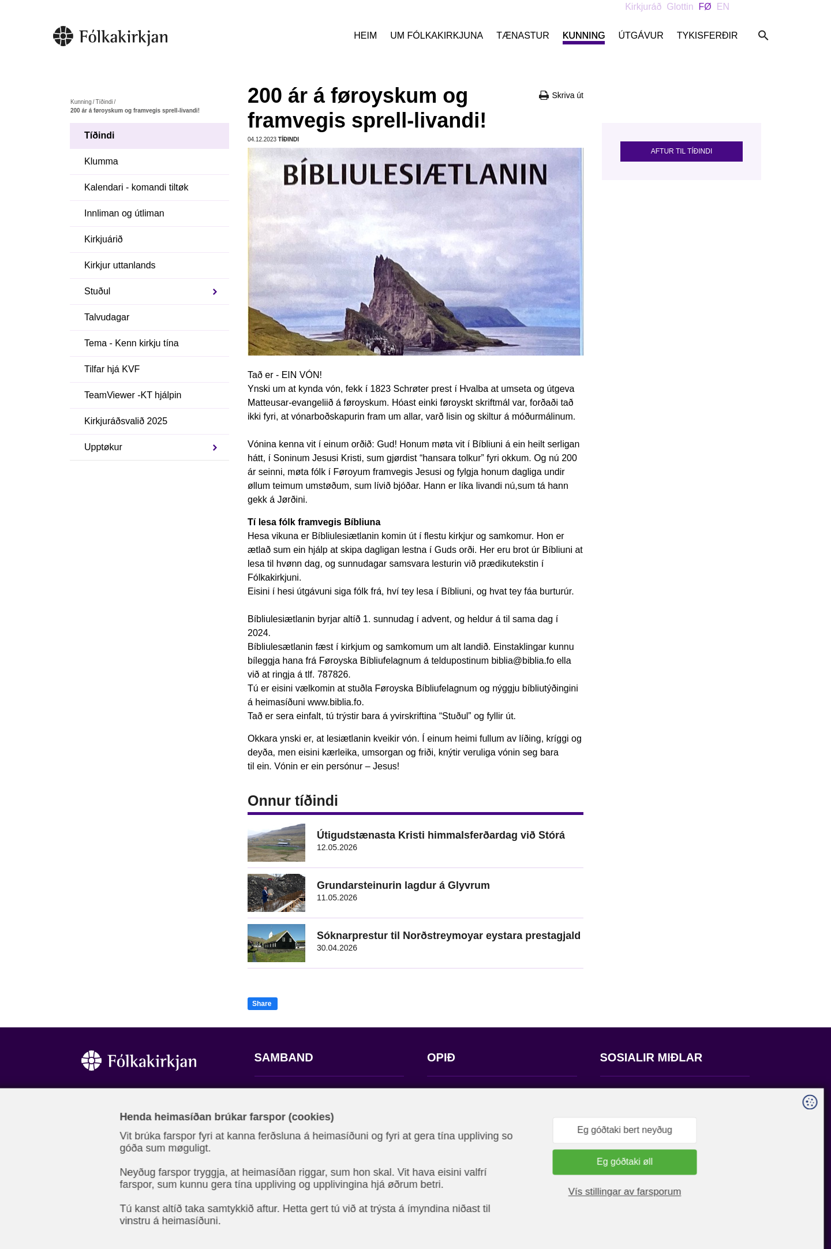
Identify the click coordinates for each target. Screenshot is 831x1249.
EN (723, 7)
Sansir (740, 1192)
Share (261, 1004)
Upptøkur (103, 447)
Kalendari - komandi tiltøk (136, 187)
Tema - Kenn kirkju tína (131, 343)
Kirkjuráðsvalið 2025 (125, 421)
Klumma (101, 161)
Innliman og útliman (124, 213)
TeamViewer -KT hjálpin (132, 395)
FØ (705, 7)
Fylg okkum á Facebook (649, 1093)
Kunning (584, 35)
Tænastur (522, 35)
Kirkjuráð (643, 7)
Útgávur (640, 35)
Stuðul (97, 291)
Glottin (680, 7)
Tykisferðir (707, 35)
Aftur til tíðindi (681, 151)
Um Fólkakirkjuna (436, 35)
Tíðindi (104, 102)
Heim (365, 35)
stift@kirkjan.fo (284, 1172)
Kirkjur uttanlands (120, 265)
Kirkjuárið (103, 239)
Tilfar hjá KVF (112, 369)
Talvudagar (106, 317)
